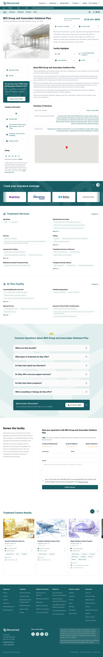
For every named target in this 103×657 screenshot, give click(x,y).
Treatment (21, 12)
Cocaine (5, 599)
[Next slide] (98, 185)
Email (72, 451)
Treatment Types (24, 596)
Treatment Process (25, 593)
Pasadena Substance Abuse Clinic (49, 541)
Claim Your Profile (16, 99)
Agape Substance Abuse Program (81, 541)
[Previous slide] (93, 185)
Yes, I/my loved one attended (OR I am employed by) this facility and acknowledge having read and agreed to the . (70, 480)
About (5, 12)
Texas (18, 8)
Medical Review (89, 599)
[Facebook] (33, 634)
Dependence (39, 602)
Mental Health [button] (65, 3)
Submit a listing (89, 617)
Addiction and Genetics (42, 609)
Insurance (12, 12)
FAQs (35, 12)
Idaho (70, 603)
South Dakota (73, 613)
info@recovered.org (8, 642)
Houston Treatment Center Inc (14, 541)
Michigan (71, 606)
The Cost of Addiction (42, 612)
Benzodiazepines (8, 610)
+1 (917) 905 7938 (8, 644)
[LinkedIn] (46, 634)
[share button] (96, 12)
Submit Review (70, 487)
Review (44, 460)
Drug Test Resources (58, 614)
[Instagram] (37, 634)
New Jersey (72, 610)
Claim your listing (90, 620)
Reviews (28, 12)
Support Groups (24, 609)
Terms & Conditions (85, 652)
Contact (87, 606)
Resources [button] (43, 3)
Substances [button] (54, 3)
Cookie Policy (96, 652)
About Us (88, 593)
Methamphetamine (8, 606)
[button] (69, 20)
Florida (71, 599)
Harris (26, 8)
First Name (45, 451)
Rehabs (10, 8)
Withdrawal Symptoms (42, 599)
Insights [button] (84, 3)
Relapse (22, 612)
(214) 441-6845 (74, 405)
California (71, 596)
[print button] (89, 12)
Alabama (71, 593)
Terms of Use (83, 482)
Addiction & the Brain (42, 605)
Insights (87, 613)
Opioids (5, 596)
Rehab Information (25, 605)
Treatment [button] (76, 3)
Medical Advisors (90, 603)
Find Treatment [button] (94, 3)
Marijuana (6, 603)
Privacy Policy (74, 652)
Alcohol (5, 593)
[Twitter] (42, 634)
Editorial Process (90, 596)
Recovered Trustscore (91, 610)
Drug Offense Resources (59, 610)
